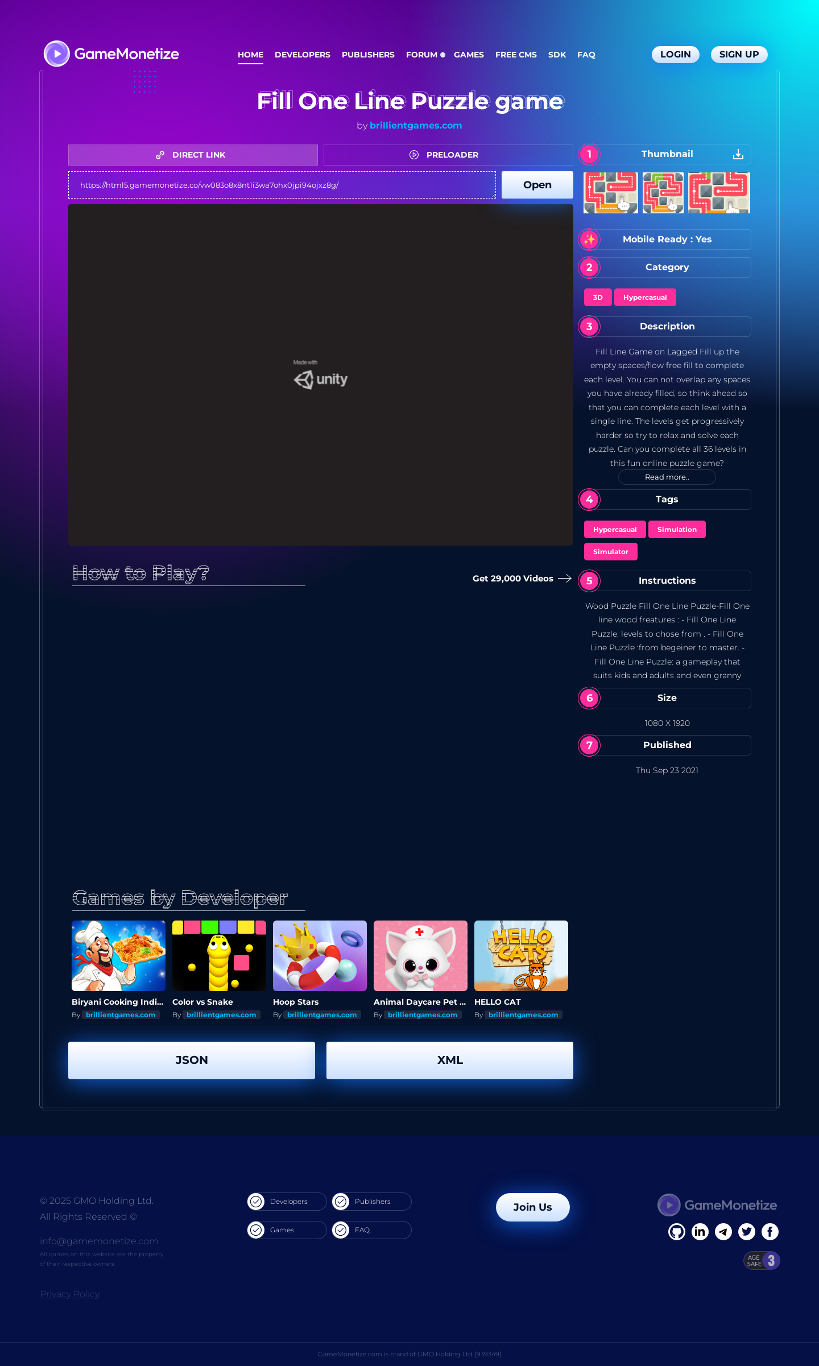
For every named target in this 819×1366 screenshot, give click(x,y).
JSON (192, 1060)
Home (250, 55)
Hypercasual (645, 297)
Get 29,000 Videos (518, 578)
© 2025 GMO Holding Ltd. (97, 1200)
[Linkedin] (723, 1231)
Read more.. (667, 476)
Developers (302, 55)
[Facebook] (676, 1231)
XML (450, 1060)
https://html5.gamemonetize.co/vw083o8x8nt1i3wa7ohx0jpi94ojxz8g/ (282, 185)
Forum (421, 55)
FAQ (586, 55)
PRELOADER (446, 155)
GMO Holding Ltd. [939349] (459, 1354)
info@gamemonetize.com (99, 1241)
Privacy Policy (70, 1294)
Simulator (610, 551)
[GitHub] (770, 1231)
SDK (557, 55)
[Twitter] (746, 1231)
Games (469, 55)
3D (598, 297)
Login (675, 54)
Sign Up (739, 54)
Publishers (368, 55)
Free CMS (516, 55)
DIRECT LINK (193, 155)
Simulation (677, 529)
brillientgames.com (416, 125)
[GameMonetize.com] (110, 55)
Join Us (533, 1207)
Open (537, 185)
